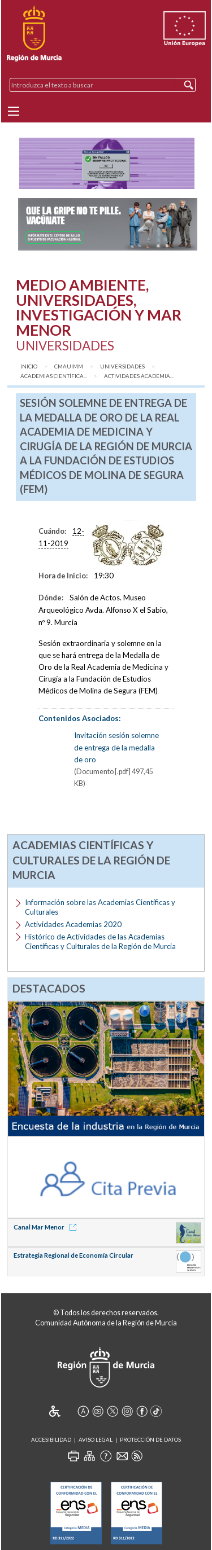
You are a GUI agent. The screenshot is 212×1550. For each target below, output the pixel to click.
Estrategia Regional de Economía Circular (73, 1255)
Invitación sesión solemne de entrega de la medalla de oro (116, 747)
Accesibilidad (51, 1440)
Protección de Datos (150, 1440)
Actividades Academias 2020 (73, 924)
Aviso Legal (96, 1440)
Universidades (122, 366)
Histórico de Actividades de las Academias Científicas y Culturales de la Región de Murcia (100, 941)
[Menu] (13, 111)
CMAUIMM (68, 366)
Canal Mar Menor (47, 1227)
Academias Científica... (53, 376)
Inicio (28, 366)
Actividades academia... (139, 376)
